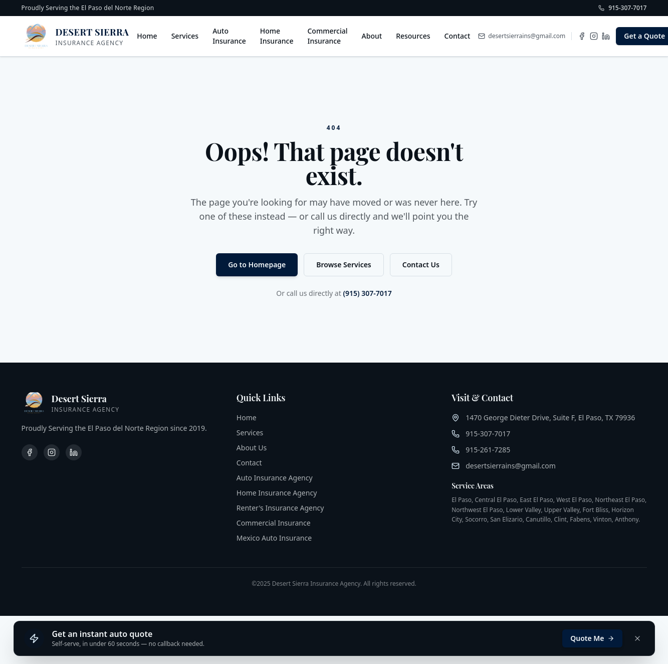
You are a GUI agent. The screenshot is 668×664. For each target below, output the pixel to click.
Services (185, 36)
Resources (413, 36)
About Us (252, 447)
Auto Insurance (229, 36)
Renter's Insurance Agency (280, 508)
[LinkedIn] (606, 36)
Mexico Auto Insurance (274, 538)
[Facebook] (582, 36)
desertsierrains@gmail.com (511, 465)
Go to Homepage (257, 264)
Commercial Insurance (327, 36)
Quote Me (592, 638)
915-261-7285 (488, 449)
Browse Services (343, 264)
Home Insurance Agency (277, 492)
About (372, 36)
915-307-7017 (488, 433)
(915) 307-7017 (367, 293)
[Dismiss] (637, 638)
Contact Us (420, 264)
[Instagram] (594, 36)
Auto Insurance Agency (275, 477)
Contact (457, 36)
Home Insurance (277, 36)
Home (147, 36)
